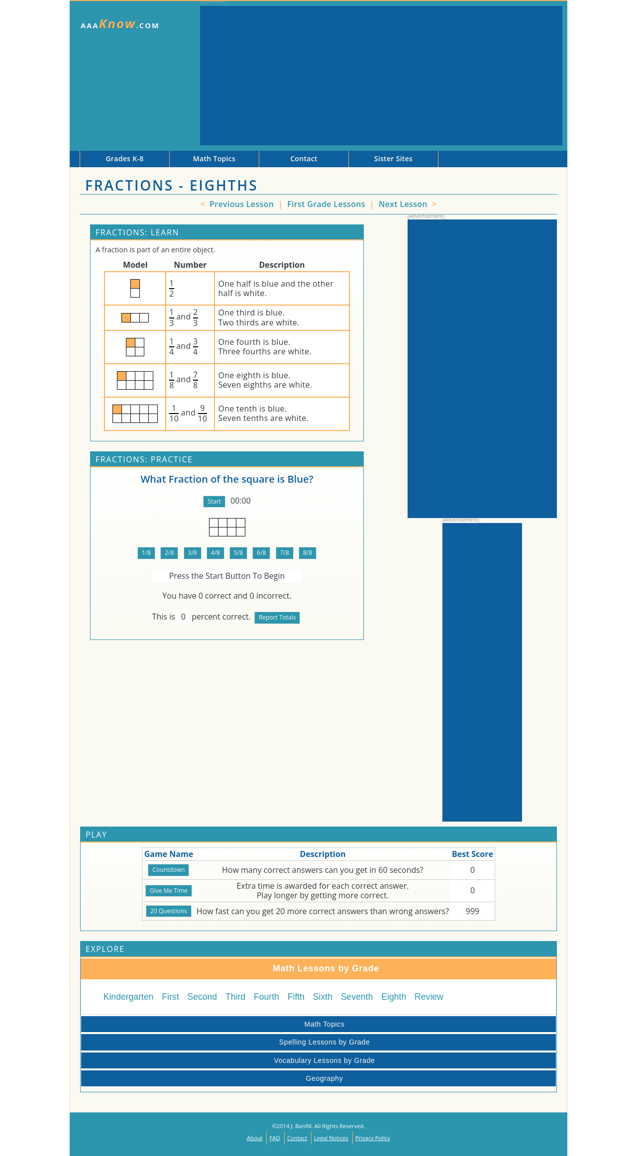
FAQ (274, 1138)
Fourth (266, 997)
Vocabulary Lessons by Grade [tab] (230, 1060)
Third (235, 997)
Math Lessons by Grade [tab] (232, 968)
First (170, 997)
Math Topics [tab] (214, 1024)
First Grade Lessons (327, 204)
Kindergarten (129, 997)
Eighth (393, 997)
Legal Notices (331, 1138)
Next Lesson (404, 204)
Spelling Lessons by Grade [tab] (227, 1042)
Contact (297, 1138)
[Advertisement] (381, 75)
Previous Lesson (241, 204)
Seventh (357, 997)
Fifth (296, 997)
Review (429, 997)
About (255, 1138)
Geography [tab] (214, 1078)
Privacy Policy (372, 1138)
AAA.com (120, 23)
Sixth (322, 997)
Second (202, 997)
